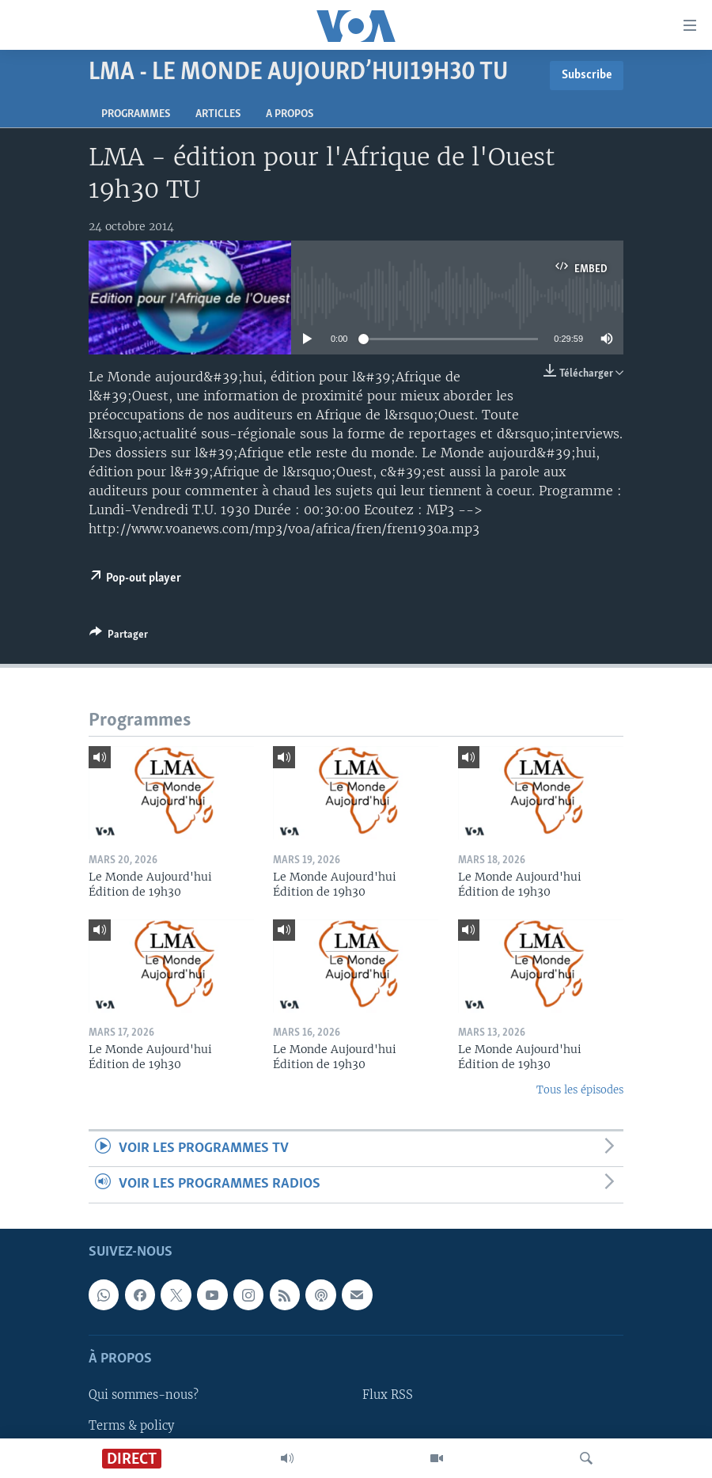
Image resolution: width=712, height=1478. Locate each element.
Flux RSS (387, 1395)
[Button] (118, 637)
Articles (217, 114)
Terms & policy (131, 1425)
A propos (289, 114)
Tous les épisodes (579, 1090)
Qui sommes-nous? (144, 1395)
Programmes (135, 114)
